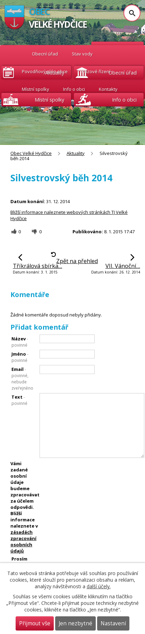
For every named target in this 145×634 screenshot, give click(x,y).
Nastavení (113, 623)
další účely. (99, 586)
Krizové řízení (96, 71)
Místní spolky (35, 89)
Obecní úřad (45, 54)
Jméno (19, 357)
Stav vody (82, 54)
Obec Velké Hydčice (15, 54)
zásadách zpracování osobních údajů (23, 541)
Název (19, 342)
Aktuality (76, 153)
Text (19, 400)
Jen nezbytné (75, 623)
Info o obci (74, 89)
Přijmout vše (34, 623)
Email (22, 378)
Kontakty (108, 89)
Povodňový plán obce (45, 71)
